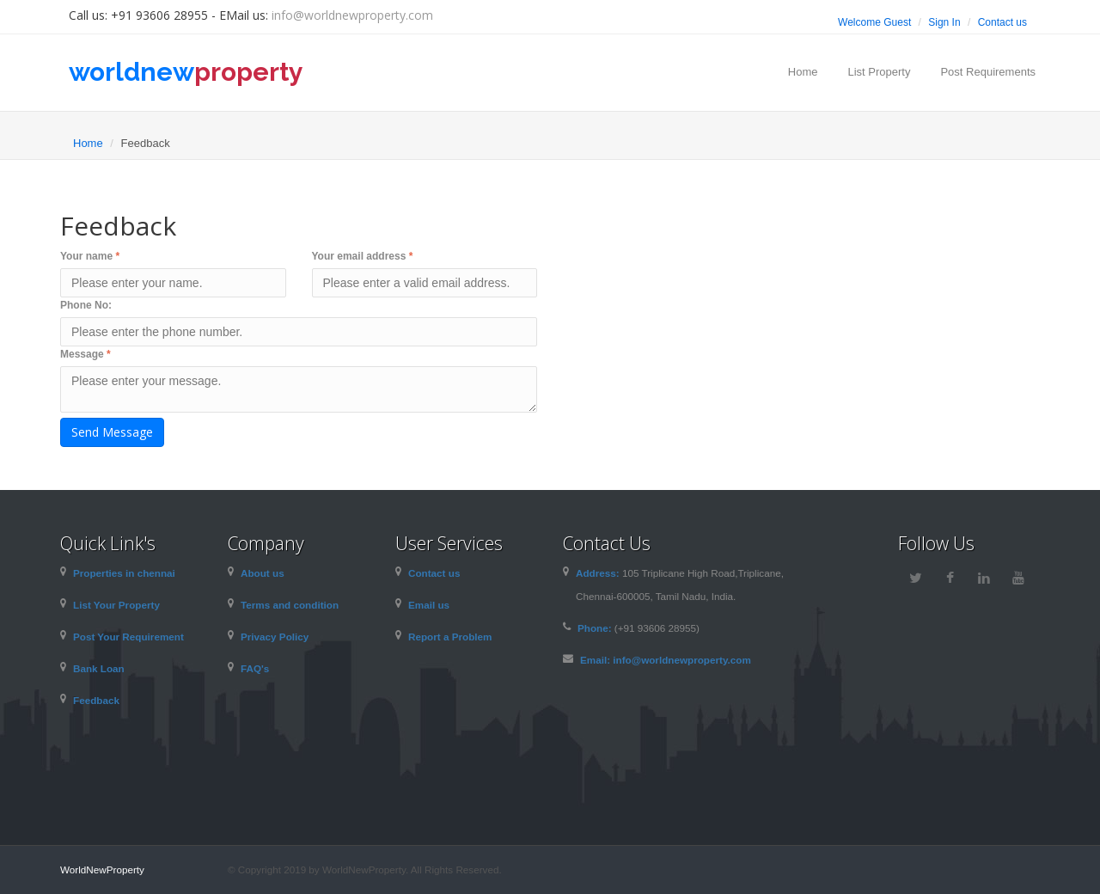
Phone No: (86, 305)
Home (803, 71)
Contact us (1002, 22)
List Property (878, 71)
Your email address (362, 256)
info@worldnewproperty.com (352, 15)
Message (85, 354)
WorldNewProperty (102, 869)
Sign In (944, 22)
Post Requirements (988, 71)
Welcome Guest (874, 22)
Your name (89, 256)
